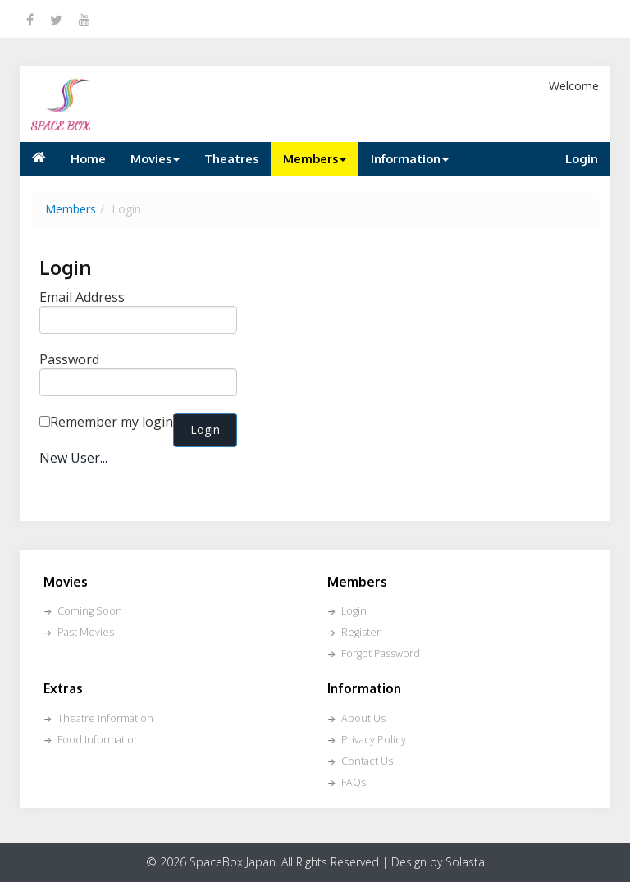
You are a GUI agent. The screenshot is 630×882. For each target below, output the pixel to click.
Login (581, 158)
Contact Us (367, 761)
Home (88, 158)
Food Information (98, 740)
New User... (73, 458)
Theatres (231, 158)
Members (314, 158)
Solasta (465, 862)
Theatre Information (105, 718)
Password (69, 359)
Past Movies (85, 632)
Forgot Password (380, 653)
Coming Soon (89, 611)
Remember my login (111, 422)
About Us (363, 718)
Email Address (82, 297)
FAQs (353, 782)
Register (361, 632)
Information (410, 158)
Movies (155, 158)
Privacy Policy (373, 740)
